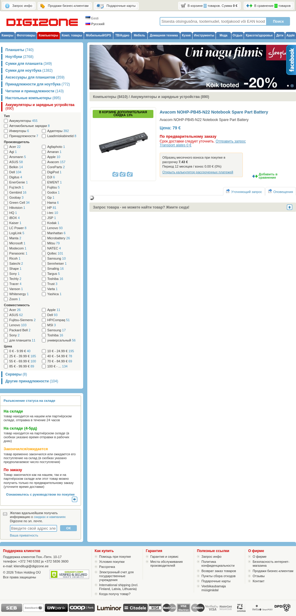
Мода (223, 35)
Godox (53, 192)
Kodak (53, 223)
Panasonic (18, 253)
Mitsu (53, 243)
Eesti (92, 18)
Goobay (16, 197)
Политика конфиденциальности (218, 563)
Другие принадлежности (31, 381)
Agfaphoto (56, 146)
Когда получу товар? (115, 594)
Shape (15, 268)
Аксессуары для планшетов (35, 77)
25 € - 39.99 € (22, 356)
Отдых (237, 35)
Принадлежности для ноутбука (37, 84)
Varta (52, 289)
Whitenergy (19, 294)
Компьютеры (48, 35)
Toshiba (55, 279)
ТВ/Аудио (122, 35)
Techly (15, 279)
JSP (51, 218)
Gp (50, 197)
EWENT (54, 182)
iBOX (14, 218)
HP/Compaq (58, 320)
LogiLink (16, 233)
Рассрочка (107, 567)
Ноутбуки (19, 57)
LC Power (17, 228)
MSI (51, 325)
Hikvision (17, 207)
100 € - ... (57, 366)
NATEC (54, 248)
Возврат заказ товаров (219, 571)
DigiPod (54, 172)
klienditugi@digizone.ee (31, 566)
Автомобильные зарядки (29, 126)
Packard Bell (19, 330)
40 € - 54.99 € (59, 356)
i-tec (52, 212)
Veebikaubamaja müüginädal (214, 588)
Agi (13, 152)
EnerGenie (18, 182)
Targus (53, 273)
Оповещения (280, 191)
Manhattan (56, 233)
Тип (7, 116)
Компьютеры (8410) (110, 97)
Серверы (16, 374)
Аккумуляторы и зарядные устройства (39, 106)
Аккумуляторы (23, 120)
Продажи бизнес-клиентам (273, 571)
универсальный (61, 340)
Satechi (16, 263)
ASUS (16, 162)
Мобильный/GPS (98, 35)
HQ (13, 212)
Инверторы (19, 131)
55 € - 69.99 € (22, 361)
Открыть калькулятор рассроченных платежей (197, 172)
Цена (8, 346)
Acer (15, 146)
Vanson (16, 289)
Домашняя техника (164, 35)
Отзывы (259, 576)
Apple (290, 35)
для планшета (22, 340)
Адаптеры (58, 131)
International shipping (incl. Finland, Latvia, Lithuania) (118, 587)
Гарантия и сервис (164, 556)
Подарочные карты (216, 581)
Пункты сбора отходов (219, 576)
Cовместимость (17, 305)
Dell (15, 172)
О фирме (260, 556)
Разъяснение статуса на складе (29, 400)
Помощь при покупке (115, 556)
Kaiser (15, 223)
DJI (51, 177)
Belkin (16, 167)
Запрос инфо (212, 556)
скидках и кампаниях (49, 517)
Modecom (17, 248)
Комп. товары (72, 35)
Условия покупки (112, 561)
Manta (15, 238)
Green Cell (19, 202)
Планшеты (19, 50)
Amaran (54, 152)
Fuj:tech (16, 187)
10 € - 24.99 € (60, 351)
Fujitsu (53, 187)
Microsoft (17, 243)
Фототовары (26, 35)
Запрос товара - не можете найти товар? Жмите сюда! (141, 207)
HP (51, 207)
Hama (53, 202)
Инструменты (204, 35)
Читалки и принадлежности (34, 91)
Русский (95, 24)
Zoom (14, 299)
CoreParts (56, 167)
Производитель (17, 142)
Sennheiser (57, 263)
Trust (52, 284)
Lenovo (54, 228)
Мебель (139, 35)
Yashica (54, 294)
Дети (279, 35)
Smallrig (55, 268)
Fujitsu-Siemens (22, 320)
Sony (14, 273)
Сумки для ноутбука (29, 70)
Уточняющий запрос (244, 191)
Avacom (56, 162)
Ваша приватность (24, 535)
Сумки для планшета (28, 63)
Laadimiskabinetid (61, 136)
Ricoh (14, 258)
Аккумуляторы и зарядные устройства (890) (170, 97)
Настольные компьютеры (33, 98)
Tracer (15, 284)
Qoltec (55, 253)
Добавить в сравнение (268, 175)
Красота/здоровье (259, 35)
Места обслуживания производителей (166, 563)
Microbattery (58, 238)
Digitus (15, 177)
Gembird (17, 192)
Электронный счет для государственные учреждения (116, 576)
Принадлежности (23, 136)
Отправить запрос (231, 141)
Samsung (56, 258)
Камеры (7, 35)
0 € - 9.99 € (19, 351)
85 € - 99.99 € (21, 366)
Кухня (186, 35)
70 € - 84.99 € (59, 361)
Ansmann (17, 157)
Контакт (259, 581)
